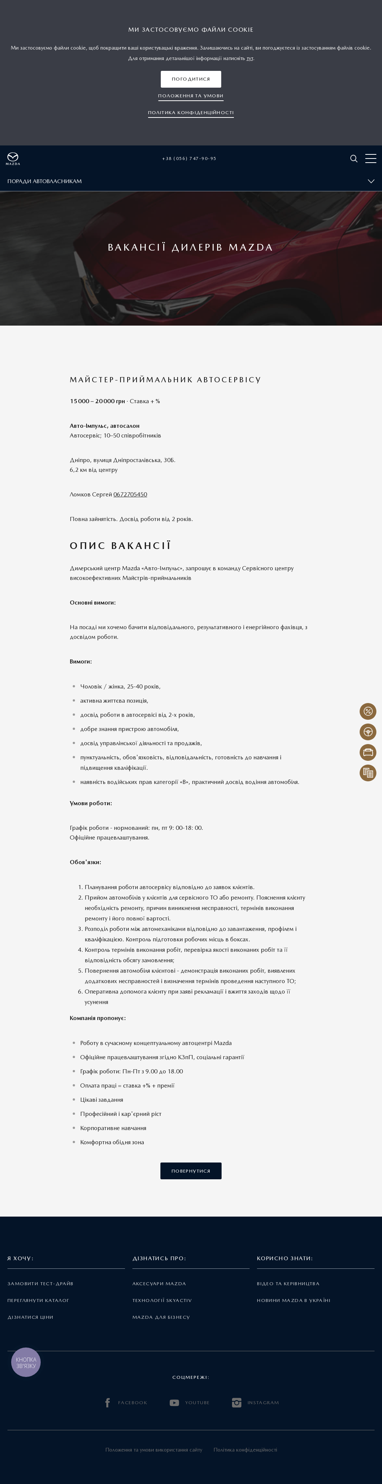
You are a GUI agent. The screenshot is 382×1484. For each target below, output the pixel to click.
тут (250, 58)
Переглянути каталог (38, 1300)
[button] (191, 79)
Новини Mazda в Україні (294, 1300)
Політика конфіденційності (245, 1450)
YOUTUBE (190, 1403)
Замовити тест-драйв (40, 1283)
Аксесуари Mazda (159, 1283)
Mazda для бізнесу (161, 1317)
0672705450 (130, 494)
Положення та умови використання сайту (153, 1450)
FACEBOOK (125, 1403)
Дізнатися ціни (30, 1317)
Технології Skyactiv (162, 1300)
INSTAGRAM (255, 1403)
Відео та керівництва (288, 1283)
